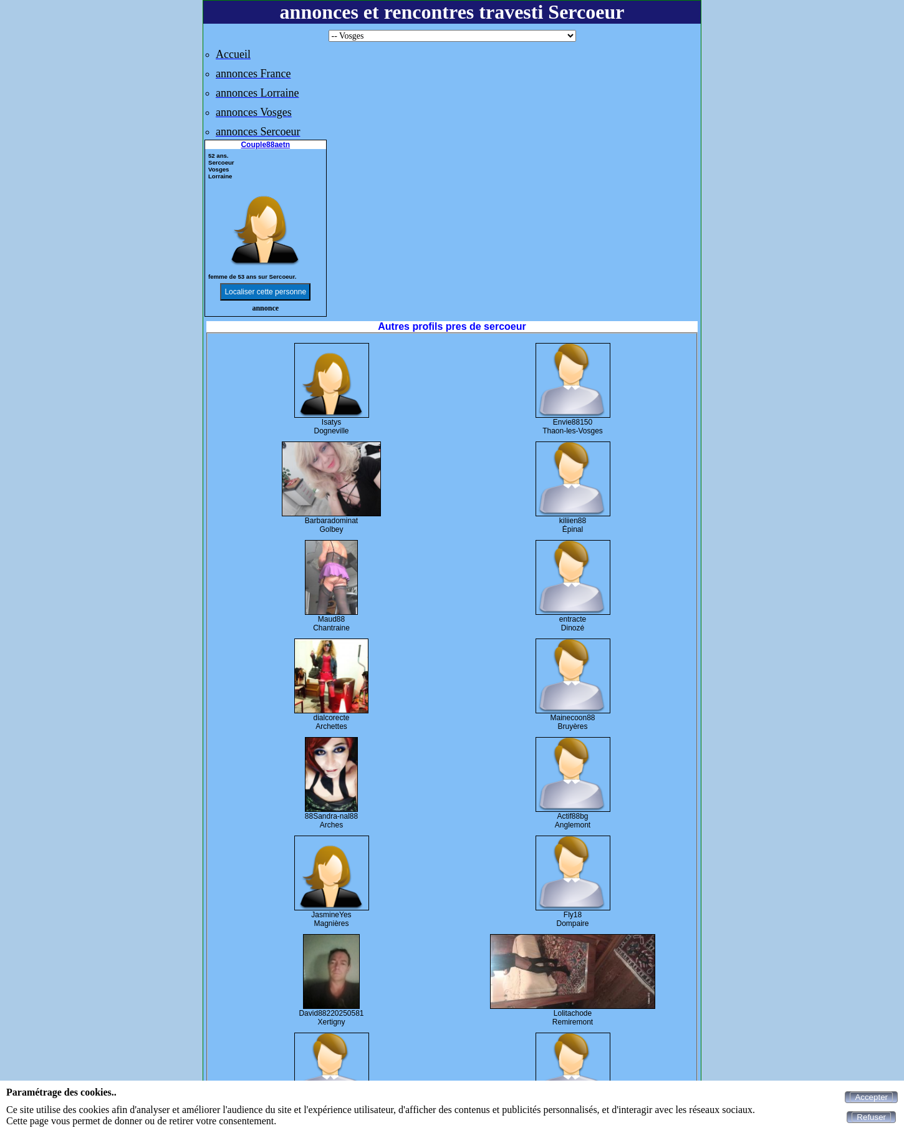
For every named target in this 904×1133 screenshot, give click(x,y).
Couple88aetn (265, 144)
